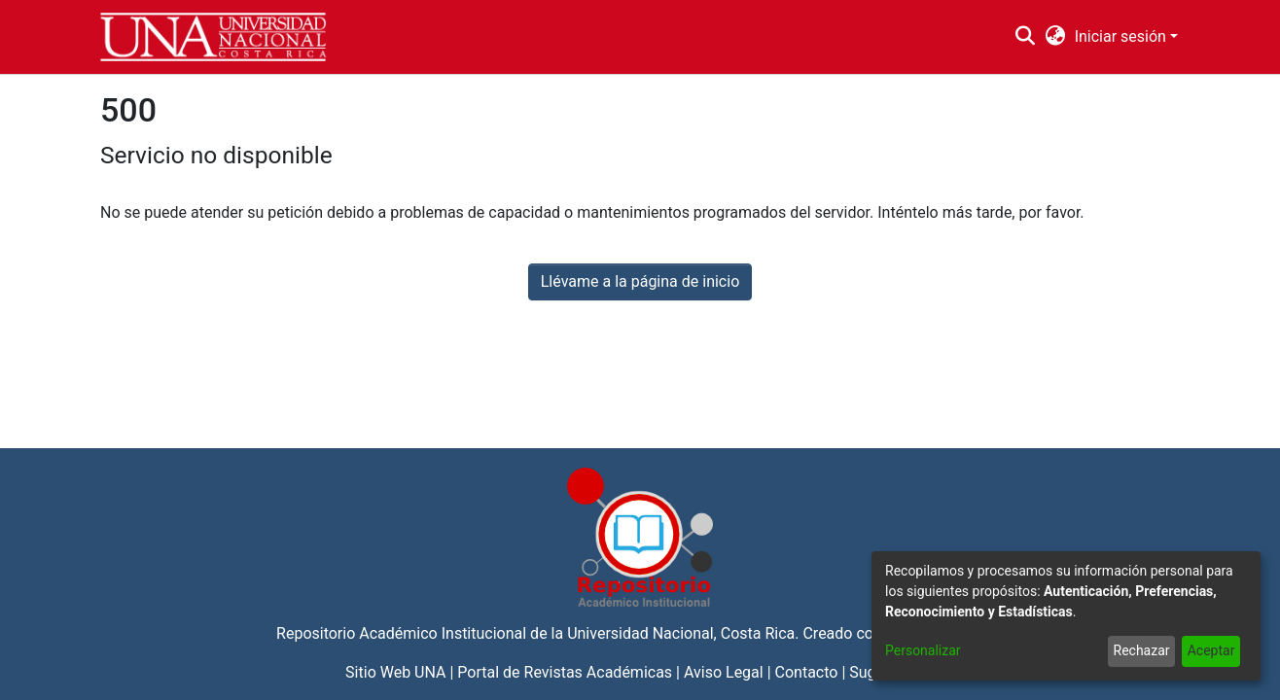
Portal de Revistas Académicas (564, 672)
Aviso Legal (724, 672)
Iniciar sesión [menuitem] (1120, 36)
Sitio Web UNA (395, 672)
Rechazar (1142, 650)
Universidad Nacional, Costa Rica (681, 633)
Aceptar (1211, 650)
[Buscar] (1025, 37)
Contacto (806, 672)
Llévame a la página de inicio (640, 281)
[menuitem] (1055, 37)
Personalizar (923, 650)
